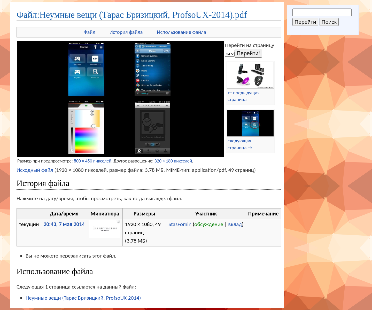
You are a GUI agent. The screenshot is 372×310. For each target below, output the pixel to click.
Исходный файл (35, 170)
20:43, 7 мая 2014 (64, 224)
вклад (235, 224)
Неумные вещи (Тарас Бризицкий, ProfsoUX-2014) (83, 298)
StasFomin (179, 224)
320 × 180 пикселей (173, 161)
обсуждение (208, 224)
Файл (89, 32)
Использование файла (181, 32)
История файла (126, 32)
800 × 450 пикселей (92, 161)
